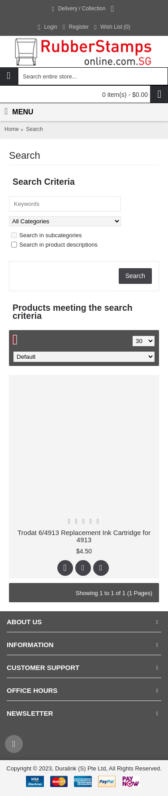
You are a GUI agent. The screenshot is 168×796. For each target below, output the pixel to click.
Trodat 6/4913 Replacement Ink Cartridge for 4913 (84, 536)
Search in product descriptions (54, 244)
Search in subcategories (46, 235)
